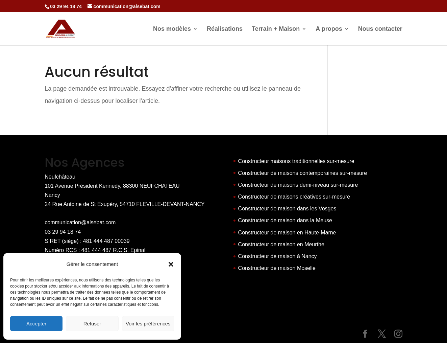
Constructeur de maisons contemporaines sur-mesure (302, 173)
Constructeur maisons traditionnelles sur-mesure (296, 161)
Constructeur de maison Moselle (277, 268)
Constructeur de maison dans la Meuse (285, 220)
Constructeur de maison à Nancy (277, 256)
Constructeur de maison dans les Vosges (287, 208)
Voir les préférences (148, 323)
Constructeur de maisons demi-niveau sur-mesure (298, 185)
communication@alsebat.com (80, 222)
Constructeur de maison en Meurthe (281, 244)
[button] (171, 264)
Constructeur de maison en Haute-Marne (287, 232)
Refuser (92, 323)
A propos (329, 29)
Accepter (36, 323)
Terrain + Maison (276, 29)
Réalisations (225, 29)
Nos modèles (172, 29)
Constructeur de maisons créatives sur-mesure (294, 197)
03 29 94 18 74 (63, 232)
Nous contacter (380, 29)
